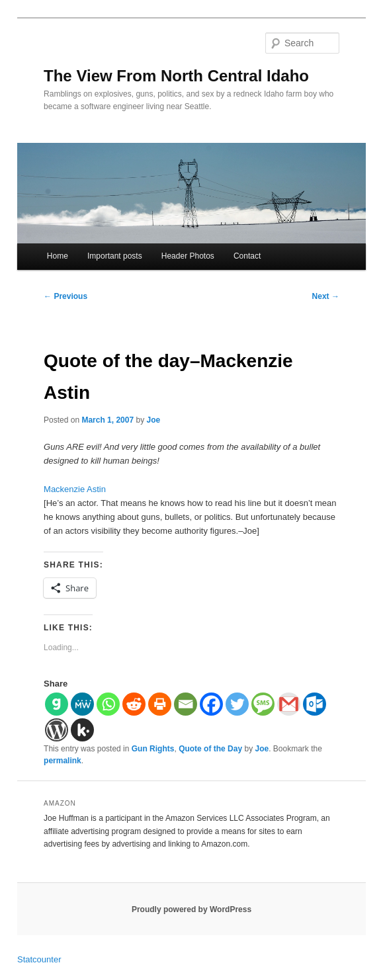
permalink (62, 760)
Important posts (114, 256)
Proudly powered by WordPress (191, 909)
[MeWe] (82, 704)
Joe (154, 420)
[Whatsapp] (108, 704)
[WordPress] (56, 729)
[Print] (159, 704)
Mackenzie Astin (75, 489)
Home (57, 256)
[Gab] (56, 704)
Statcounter (39, 959)
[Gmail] (288, 704)
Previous (65, 296)
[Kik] (82, 729)
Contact (247, 256)
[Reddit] (134, 704)
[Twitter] (237, 704)
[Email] (185, 704)
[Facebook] (211, 704)
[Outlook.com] (314, 704)
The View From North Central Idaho (176, 76)
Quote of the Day (210, 748)
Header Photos (187, 256)
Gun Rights (153, 748)
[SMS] (263, 704)
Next (325, 296)
